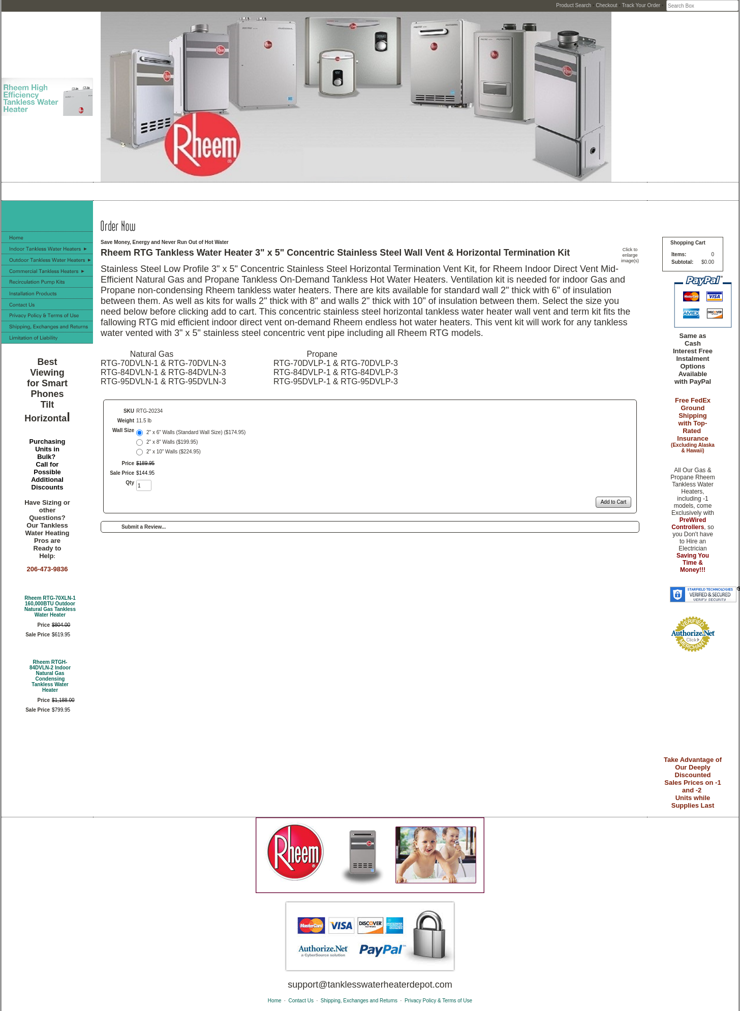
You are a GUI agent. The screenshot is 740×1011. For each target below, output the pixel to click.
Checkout (606, 5)
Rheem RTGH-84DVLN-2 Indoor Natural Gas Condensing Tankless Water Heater (50, 676)
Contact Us (300, 1000)
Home (275, 1000)
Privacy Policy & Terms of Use (438, 1000)
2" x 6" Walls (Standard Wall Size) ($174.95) (195, 432)
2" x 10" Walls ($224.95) (173, 451)
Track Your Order (641, 5)
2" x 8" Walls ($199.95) (172, 442)
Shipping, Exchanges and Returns (359, 1000)
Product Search (573, 5)
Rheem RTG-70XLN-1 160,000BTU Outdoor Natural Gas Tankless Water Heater (50, 606)
